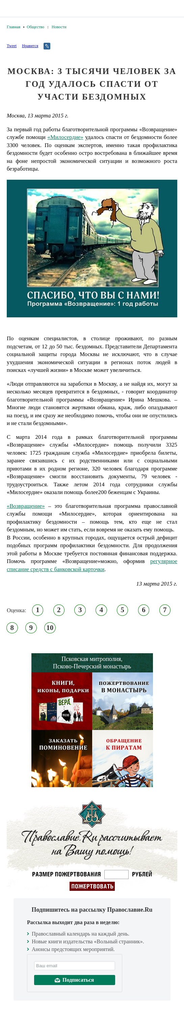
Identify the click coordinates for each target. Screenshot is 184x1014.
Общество (35, 27)
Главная (13, 27)
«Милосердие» (65, 137)
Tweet (12, 45)
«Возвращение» (26, 506)
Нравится (30, 45)
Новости (59, 27)
